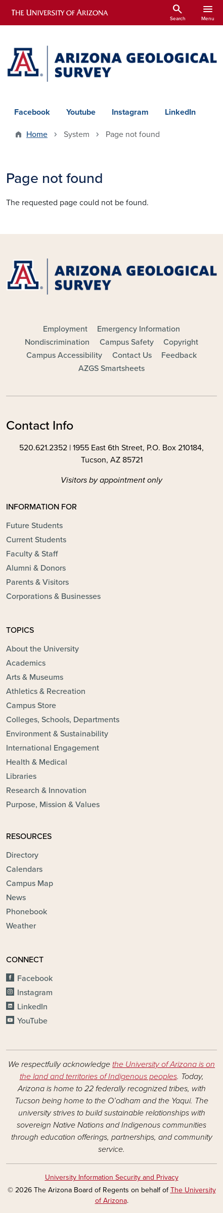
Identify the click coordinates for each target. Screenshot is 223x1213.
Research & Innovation (46, 790)
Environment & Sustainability (57, 734)
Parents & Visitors (37, 582)
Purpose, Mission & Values (53, 805)
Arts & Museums (34, 677)
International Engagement (52, 748)
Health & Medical (36, 762)
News (16, 898)
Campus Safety (127, 342)
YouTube (32, 1021)
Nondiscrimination (57, 342)
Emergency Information (138, 329)
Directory (22, 855)
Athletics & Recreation (45, 691)
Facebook (32, 112)
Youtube (81, 112)
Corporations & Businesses (53, 596)
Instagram (130, 112)
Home (37, 134)
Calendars (24, 869)
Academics (26, 663)
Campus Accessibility (64, 355)
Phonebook (26, 912)
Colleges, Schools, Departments (62, 720)
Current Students (36, 540)
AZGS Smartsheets (111, 368)
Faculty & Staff (32, 554)
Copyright (180, 342)
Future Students (34, 526)
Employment (65, 329)
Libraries (21, 776)
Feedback (179, 355)
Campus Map (29, 883)
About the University (42, 649)
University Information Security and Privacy (112, 1177)
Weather (21, 926)
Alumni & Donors (36, 568)
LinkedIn (180, 112)
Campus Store (31, 706)
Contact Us (132, 355)
